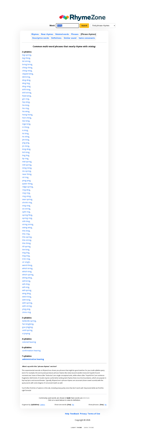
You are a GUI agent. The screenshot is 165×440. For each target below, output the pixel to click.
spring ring (27, 218)
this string (26, 240)
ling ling (25, 155)
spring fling (27, 215)
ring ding (26, 190)
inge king (26, 124)
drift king (26, 89)
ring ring (26, 193)
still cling (26, 221)
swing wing (27, 227)
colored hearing (29, 342)
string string (27, 224)
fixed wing (26, 96)
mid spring (26, 161)
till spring (26, 246)
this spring (27, 237)
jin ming (25, 146)
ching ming (27, 70)
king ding (26, 149)
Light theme (76, 427)
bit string (26, 61)
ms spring (26, 171)
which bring (27, 268)
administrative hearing (33, 359)
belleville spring (29, 321)
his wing (25, 111)
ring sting (26, 196)
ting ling (25, 252)
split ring (26, 212)
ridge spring (27, 186)
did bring (26, 77)
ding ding (26, 80)
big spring (26, 55)
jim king (25, 139)
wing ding (26, 293)
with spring (27, 303)
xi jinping (26, 333)
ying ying (26, 309)
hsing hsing (27, 114)
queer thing (27, 183)
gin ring (25, 99)
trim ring (26, 259)
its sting (25, 136)
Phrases (74, 34)
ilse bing (26, 121)
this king (26, 230)
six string (26, 208)
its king (25, 133)
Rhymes (35, 34)
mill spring (26, 165)
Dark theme (89, 427)
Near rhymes (47, 34)
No (73, 405)
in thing (25, 127)
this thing (26, 243)
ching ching (27, 67)
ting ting (26, 256)
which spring (27, 274)
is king (25, 130)
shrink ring (27, 202)
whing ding (27, 277)
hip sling (26, 102)
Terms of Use (94, 413)
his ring (25, 108)
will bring (26, 281)
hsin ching (26, 117)
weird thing (27, 265)
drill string (26, 92)
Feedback (74, 413)
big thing (26, 58)
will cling (26, 284)
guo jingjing (27, 327)
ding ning (26, 86)
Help (67, 413)
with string (27, 306)
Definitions (56, 38)
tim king (25, 249)
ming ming (26, 168)
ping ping (26, 180)
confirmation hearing (31, 350)
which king (26, 271)
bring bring (27, 64)
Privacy (83, 413)
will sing (25, 287)
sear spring (27, 199)
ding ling (26, 83)
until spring (27, 330)
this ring (26, 234)
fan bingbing (27, 324)
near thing (26, 174)
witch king (26, 296)
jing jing (25, 143)
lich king (25, 152)
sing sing (26, 205)
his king (25, 105)
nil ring (25, 177)
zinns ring (26, 312)
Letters (42, 405)
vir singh (26, 262)
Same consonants (87, 38)
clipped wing (27, 73)
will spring (26, 290)
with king (26, 299)
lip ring (25, 158)
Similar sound (70, 38)
